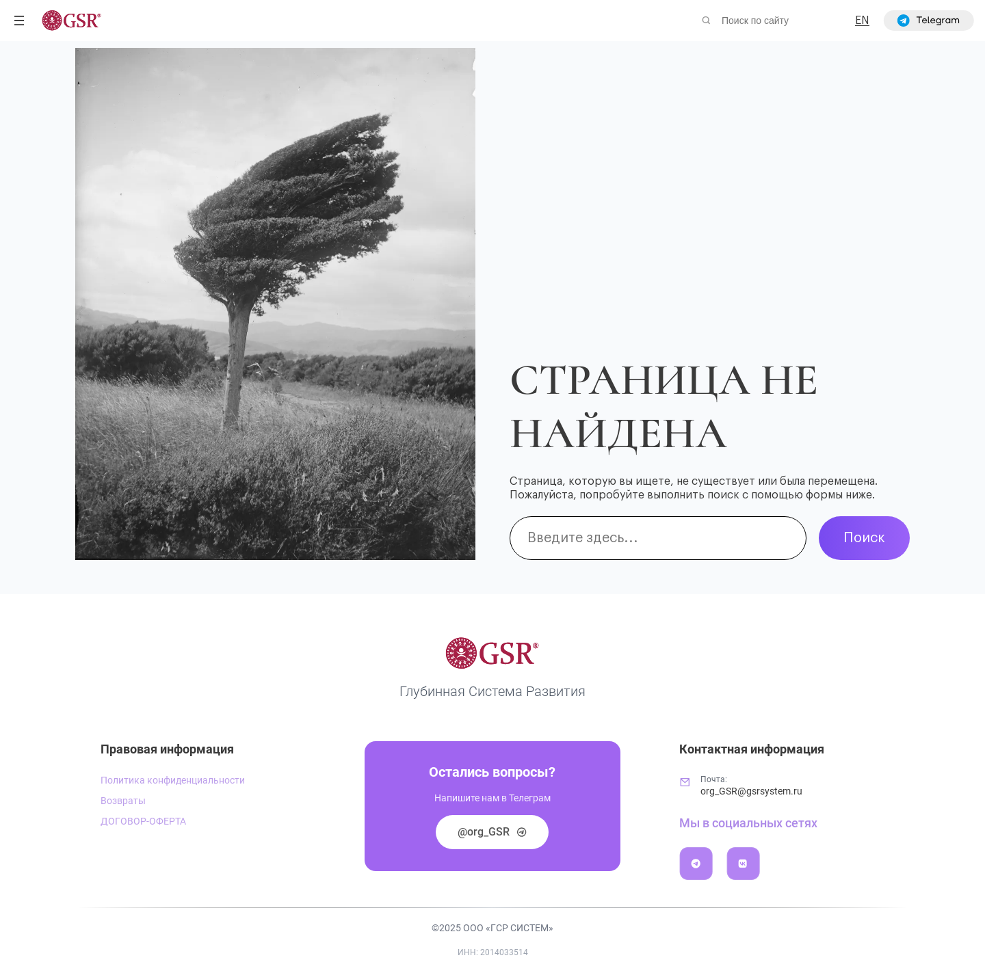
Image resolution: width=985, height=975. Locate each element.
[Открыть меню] (19, 20)
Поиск (864, 538)
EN (862, 20)
